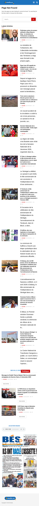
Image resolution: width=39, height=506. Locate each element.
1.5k (21, 41)
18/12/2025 (26, 396)
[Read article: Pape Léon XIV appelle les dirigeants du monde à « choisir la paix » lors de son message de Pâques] (10, 70)
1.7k (15, 379)
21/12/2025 (10, 379)
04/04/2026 (29, 105)
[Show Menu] (34, 2)
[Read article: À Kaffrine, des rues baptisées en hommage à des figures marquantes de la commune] (10, 235)
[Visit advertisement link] (19, 461)
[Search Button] (37, 2)
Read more (7, 383)
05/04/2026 (29, 39)
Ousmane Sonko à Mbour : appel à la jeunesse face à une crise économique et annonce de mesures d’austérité (28, 300)
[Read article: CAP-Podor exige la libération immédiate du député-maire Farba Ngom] (9, 410)
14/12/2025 (26, 412)
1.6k (21, 239)
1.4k (21, 74)
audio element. (14, 429)
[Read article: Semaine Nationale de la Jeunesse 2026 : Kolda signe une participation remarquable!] (10, 131)
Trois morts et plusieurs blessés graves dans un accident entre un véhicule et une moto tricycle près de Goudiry (28, 99)
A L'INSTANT (6, 389)
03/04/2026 (29, 306)
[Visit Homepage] (8, 2)
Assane (23, 39)
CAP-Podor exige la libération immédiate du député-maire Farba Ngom (26, 408)
